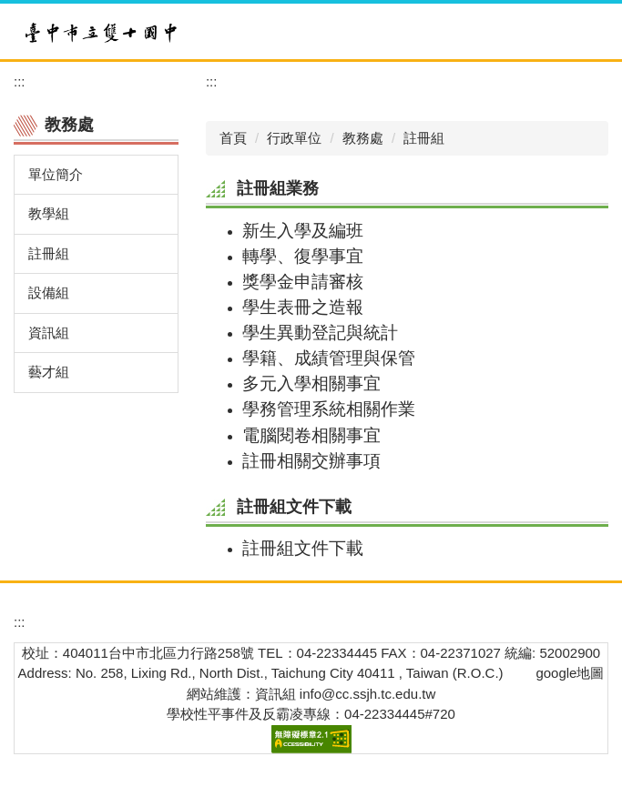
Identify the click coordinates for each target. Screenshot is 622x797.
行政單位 (294, 138)
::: (19, 81)
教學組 (48, 213)
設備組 (48, 292)
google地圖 (569, 673)
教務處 (362, 138)
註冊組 (48, 253)
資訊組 (48, 332)
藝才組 (48, 371)
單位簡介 (55, 174)
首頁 (233, 138)
